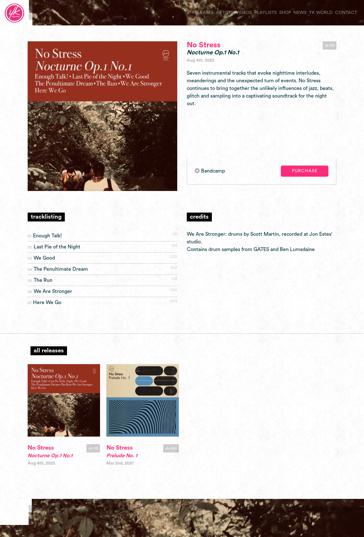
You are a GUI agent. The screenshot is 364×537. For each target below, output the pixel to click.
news (300, 12)
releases (202, 12)
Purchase (305, 171)
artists (224, 12)
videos (244, 12)
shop (285, 12)
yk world (321, 12)
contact (346, 12)
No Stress (203, 45)
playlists (265, 12)
